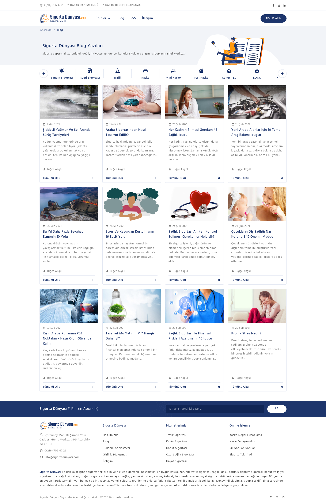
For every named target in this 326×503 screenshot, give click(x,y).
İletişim (147, 18)
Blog (121, 18)
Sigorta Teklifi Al (241, 455)
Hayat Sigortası (176, 461)
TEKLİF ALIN (273, 18)
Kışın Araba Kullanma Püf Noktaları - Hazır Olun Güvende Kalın (67, 338)
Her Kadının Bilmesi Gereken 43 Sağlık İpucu (192, 132)
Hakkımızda (110, 435)
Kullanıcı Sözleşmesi (116, 448)
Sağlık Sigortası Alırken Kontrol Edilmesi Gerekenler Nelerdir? (192, 234)
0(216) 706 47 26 (51, 5)
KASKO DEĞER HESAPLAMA (123, 5)
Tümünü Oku (69, 178)
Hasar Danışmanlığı (242, 441)
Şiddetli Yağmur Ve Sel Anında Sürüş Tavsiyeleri (67, 132)
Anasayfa (46, 30)
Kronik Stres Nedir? (246, 333)
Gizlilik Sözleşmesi (115, 455)
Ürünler (103, 18)
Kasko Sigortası (176, 441)
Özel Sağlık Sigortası (180, 455)
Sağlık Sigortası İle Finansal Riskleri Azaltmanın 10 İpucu (190, 336)
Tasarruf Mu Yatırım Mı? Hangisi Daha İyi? (131, 336)
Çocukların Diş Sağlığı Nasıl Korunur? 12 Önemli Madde (252, 234)
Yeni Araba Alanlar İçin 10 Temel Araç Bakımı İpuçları (256, 132)
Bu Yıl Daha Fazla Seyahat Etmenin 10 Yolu (63, 234)
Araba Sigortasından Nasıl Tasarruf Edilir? (126, 132)
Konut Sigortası (176, 448)
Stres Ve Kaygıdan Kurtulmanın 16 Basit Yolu (130, 234)
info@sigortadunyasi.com (59, 457)
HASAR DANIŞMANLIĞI (84, 5)
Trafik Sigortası (176, 435)
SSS (133, 18)
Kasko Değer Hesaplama (246, 435)
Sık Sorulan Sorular (242, 448)
